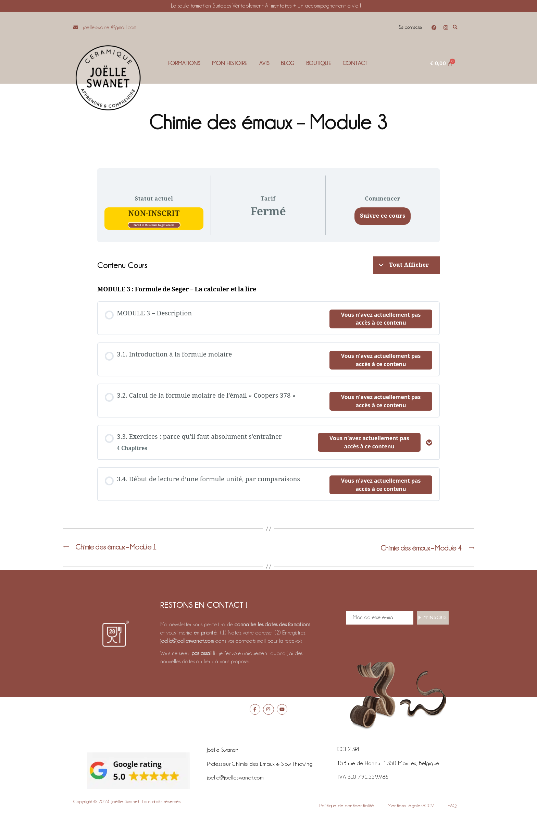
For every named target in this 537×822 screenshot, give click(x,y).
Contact (355, 63)
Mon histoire (230, 63)
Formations (184, 63)
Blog (288, 63)
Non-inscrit (154, 213)
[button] (455, 27)
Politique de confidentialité (346, 807)
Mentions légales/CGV (411, 807)
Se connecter (409, 27)
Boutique (318, 63)
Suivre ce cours (382, 216)
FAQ (452, 807)
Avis (264, 63)
